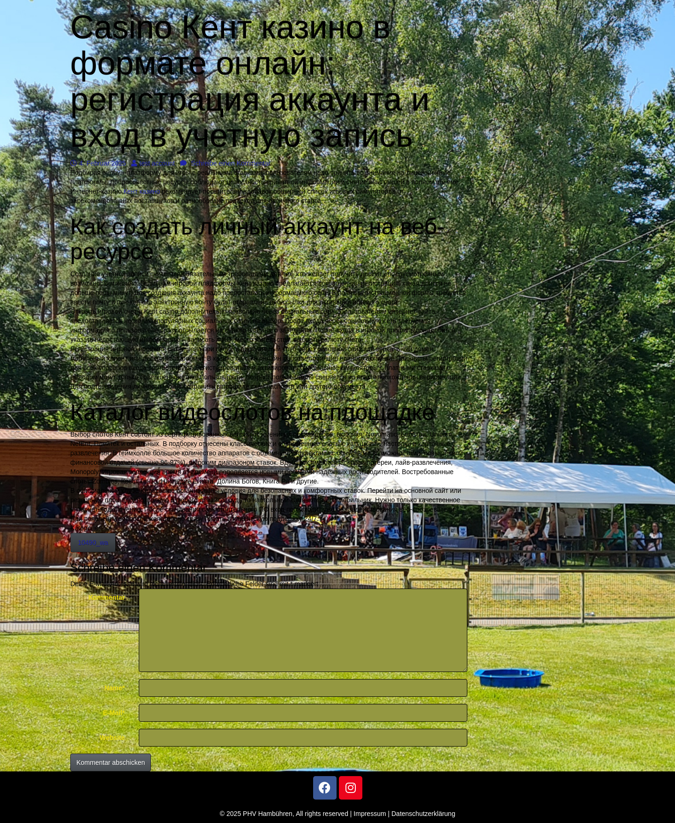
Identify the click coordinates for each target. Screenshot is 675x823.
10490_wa (93, 542)
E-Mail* (114, 713)
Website (112, 737)
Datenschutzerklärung (423, 813)
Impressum (369, 813)
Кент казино (141, 191)
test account (153, 163)
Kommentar (106, 597)
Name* (115, 688)
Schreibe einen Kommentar (225, 163)
